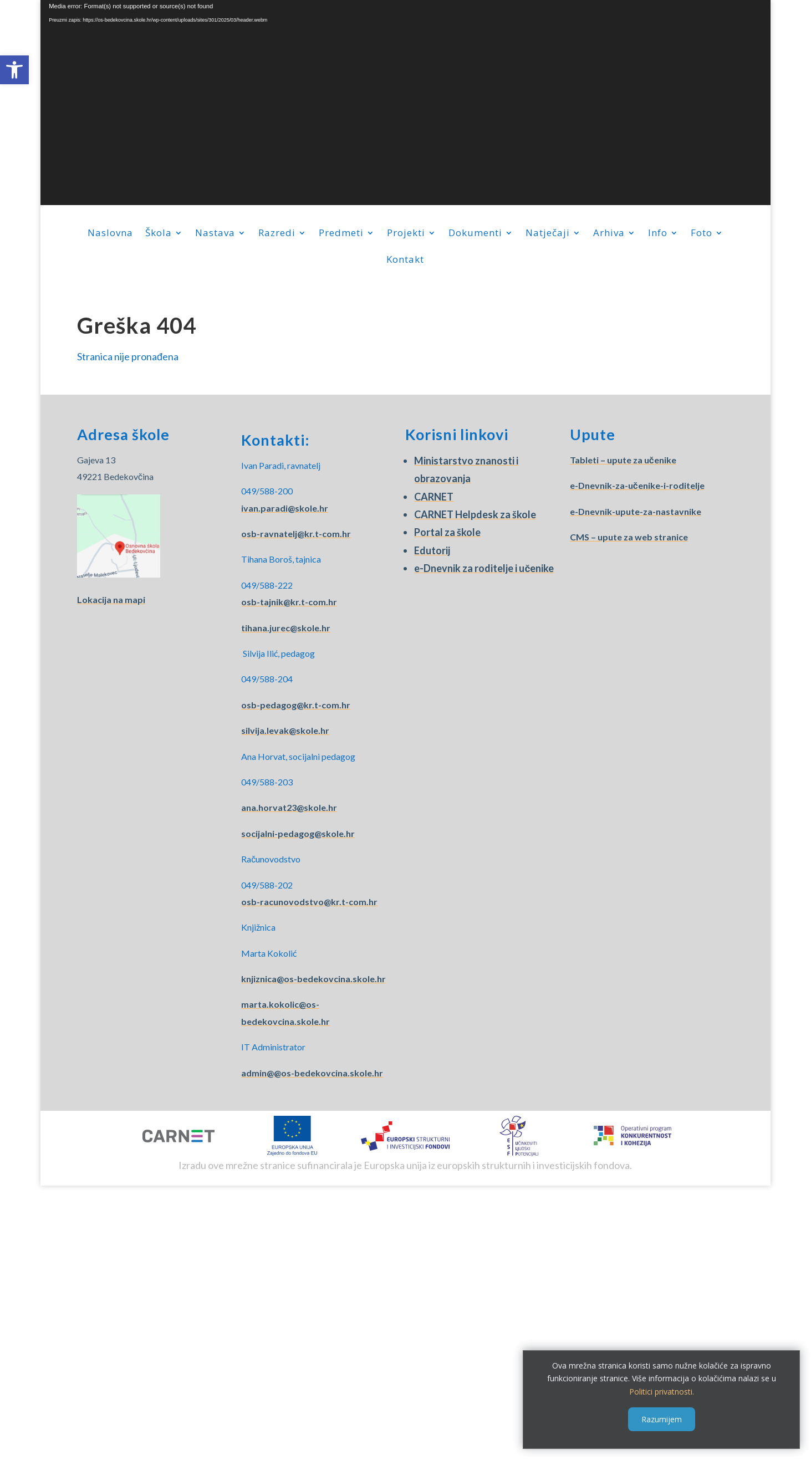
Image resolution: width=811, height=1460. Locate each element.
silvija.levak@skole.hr (285, 730)
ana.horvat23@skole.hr (289, 807)
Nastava (215, 234)
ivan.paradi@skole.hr (284, 508)
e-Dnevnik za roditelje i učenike (484, 568)
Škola (158, 234)
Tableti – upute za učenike (623, 460)
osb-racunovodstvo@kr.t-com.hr (309, 901)
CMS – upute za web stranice (629, 537)
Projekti (406, 234)
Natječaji (548, 234)
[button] (14, 69)
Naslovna (110, 234)
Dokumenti (475, 234)
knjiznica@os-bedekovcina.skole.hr (313, 978)
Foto (701, 234)
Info (657, 234)
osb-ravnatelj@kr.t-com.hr (296, 533)
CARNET (433, 497)
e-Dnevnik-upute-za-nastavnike (635, 511)
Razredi (276, 234)
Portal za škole (447, 532)
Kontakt (405, 261)
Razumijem (661, 1419)
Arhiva (609, 234)
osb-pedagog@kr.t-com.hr (295, 705)
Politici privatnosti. (661, 1391)
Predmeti (341, 234)
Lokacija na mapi (111, 599)
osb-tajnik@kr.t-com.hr (289, 601)
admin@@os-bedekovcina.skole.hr (312, 1073)
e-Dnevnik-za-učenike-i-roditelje (637, 485)
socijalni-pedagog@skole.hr (298, 833)
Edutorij (432, 550)
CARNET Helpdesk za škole (475, 514)
